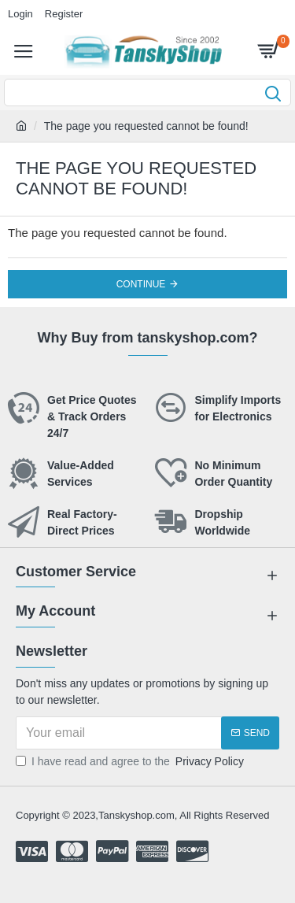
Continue (141, 284)
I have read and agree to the (131, 761)
